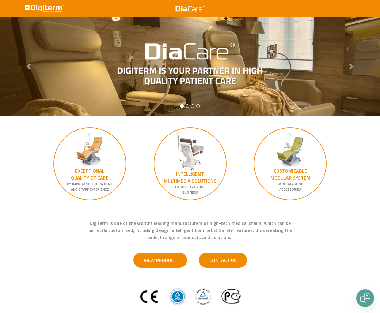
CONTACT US (223, 260)
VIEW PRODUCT (160, 260)
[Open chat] (365, 298)
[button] (28, 66)
